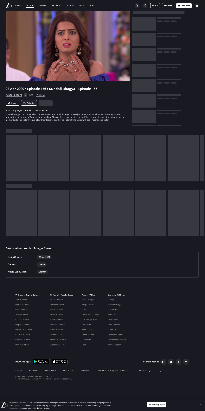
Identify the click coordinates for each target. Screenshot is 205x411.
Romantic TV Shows (57, 325)
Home (18, 6)
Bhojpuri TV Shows (22, 335)
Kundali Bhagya (14, 95)
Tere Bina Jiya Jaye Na (90, 320)
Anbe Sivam (86, 325)
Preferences (84, 370)
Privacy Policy (50, 370)
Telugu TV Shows (21, 315)
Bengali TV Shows (22, 320)
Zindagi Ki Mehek (88, 335)
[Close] (200, 405)
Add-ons (70, 6)
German (27, 110)
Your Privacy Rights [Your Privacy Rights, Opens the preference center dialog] (157, 404)
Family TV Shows (56, 309)
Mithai (84, 309)
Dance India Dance (115, 335)
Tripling (111, 299)
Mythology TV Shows (58, 340)
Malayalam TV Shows (23, 330)
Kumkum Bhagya (114, 304)
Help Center (34, 370)
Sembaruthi (86, 340)
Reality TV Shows (56, 299)
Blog (159, 370)
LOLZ (81, 6)
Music (92, 6)
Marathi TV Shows (22, 345)
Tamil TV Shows (21, 299)
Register (168, 5)
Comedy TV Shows (57, 304)
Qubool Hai (112, 330)
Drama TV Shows (56, 330)
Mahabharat (113, 309)
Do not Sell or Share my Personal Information (113, 370)
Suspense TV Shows (58, 345)
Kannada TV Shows (22, 340)
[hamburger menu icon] (197, 5)
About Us (18, 370)
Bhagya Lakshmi (88, 304)
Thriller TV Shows (57, 335)
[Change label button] (144, 5)
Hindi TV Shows (21, 309)
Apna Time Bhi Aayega (90, 315)
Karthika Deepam (114, 345)
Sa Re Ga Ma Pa (114, 325)
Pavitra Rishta (113, 320)
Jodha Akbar (112, 315)
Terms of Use (67, 370)
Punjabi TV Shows (22, 325)
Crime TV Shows (56, 315)
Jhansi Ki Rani (87, 330)
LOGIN (155, 5)
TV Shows (30, 6)
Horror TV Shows (56, 320)
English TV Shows (22, 304)
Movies (42, 6)
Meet (84, 345)
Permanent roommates (117, 340)
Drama (45, 110)
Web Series (56, 6)
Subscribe (184, 5)
